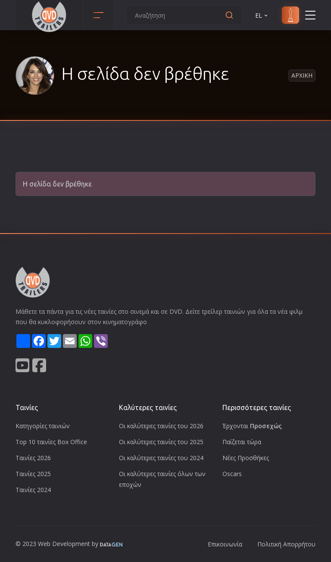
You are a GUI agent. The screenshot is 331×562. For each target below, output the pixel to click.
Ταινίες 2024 (33, 490)
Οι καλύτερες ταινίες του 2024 (161, 458)
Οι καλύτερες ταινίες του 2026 (161, 426)
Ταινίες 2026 (33, 458)
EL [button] (262, 15)
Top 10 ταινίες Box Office (51, 442)
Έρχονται (252, 426)
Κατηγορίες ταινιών (43, 426)
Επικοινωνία (225, 544)
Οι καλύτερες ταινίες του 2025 (161, 442)
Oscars (232, 474)
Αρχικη (301, 75)
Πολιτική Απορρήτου (286, 544)
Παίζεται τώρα (241, 442)
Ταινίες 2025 (33, 474)
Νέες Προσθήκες (245, 458)
